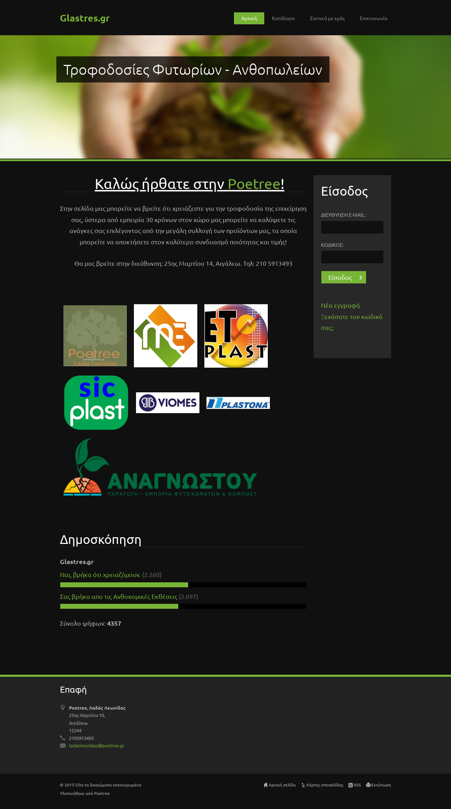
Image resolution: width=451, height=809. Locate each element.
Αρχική (249, 18)
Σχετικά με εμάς (327, 18)
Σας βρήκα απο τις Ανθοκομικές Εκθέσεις (119, 596)
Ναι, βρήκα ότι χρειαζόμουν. (100, 574)
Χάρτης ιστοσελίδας (324, 784)
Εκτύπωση (381, 784)
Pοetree (254, 183)
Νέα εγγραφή (340, 305)
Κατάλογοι (283, 18)
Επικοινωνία (373, 18)
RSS (357, 784)
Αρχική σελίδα (282, 784)
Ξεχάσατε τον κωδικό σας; (352, 322)
